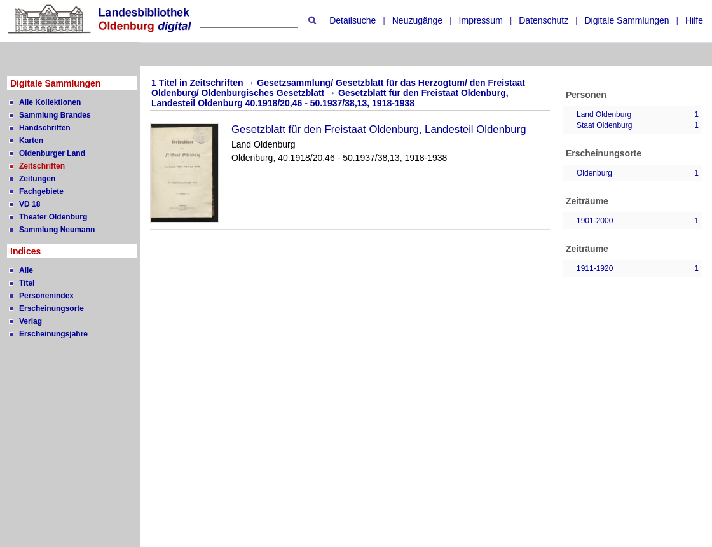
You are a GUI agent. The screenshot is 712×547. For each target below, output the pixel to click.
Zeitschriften (42, 166)
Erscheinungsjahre (53, 333)
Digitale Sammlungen (626, 20)
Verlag (30, 321)
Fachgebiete (41, 191)
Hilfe (694, 20)
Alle (26, 270)
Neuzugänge (417, 20)
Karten (31, 140)
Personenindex (46, 295)
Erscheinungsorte (51, 308)
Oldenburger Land (52, 153)
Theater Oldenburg (53, 216)
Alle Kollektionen (50, 102)
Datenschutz (543, 20)
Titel (26, 283)
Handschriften (45, 127)
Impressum (481, 20)
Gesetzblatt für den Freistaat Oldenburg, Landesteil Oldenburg (378, 129)
